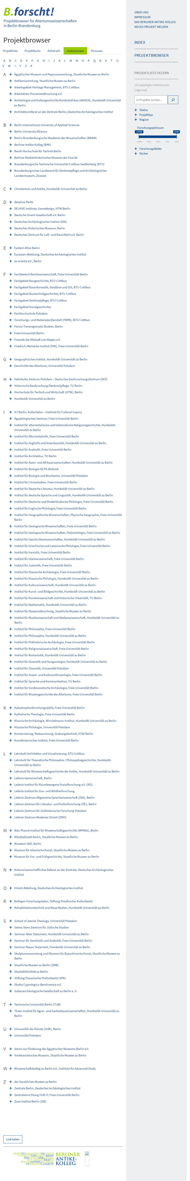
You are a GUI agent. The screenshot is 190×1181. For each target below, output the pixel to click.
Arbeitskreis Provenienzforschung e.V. (38, 94)
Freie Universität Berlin (29, 333)
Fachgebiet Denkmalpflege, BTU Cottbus (40, 300)
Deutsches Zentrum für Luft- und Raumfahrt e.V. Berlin (49, 235)
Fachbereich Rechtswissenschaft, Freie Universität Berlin (51, 274)
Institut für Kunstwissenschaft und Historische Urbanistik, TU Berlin (58, 598)
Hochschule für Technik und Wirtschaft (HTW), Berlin (48, 392)
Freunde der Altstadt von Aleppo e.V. (37, 340)
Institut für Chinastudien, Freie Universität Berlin (45, 482)
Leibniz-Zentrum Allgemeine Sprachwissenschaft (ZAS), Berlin (54, 797)
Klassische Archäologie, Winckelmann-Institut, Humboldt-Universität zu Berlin (65, 721)
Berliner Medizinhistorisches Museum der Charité (45, 158)
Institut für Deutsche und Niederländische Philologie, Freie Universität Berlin (63, 502)
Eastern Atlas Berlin (27, 248)
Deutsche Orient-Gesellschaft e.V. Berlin (39, 215)
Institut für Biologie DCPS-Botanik (36, 469)
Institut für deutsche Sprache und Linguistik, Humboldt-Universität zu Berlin (63, 495)
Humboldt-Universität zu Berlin (34, 399)
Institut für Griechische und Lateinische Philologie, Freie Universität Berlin (62, 546)
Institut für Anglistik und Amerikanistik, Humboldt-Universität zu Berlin (60, 443)
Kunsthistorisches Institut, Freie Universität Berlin (46, 740)
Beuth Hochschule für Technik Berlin (37, 151)
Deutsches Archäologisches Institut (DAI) (40, 222)
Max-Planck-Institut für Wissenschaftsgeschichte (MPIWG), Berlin (56, 830)
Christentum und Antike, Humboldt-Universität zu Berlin (50, 189)
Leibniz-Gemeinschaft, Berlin (33, 778)
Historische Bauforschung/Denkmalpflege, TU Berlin (48, 386)
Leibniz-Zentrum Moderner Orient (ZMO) (40, 817)
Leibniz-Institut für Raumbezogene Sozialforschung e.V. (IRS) (53, 784)
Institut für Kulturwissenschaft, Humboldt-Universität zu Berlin (55, 585)
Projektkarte (33, 51)
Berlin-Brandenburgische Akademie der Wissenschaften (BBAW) (55, 138)
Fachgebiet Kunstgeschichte (32, 307)
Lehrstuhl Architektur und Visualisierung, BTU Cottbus (49, 754)
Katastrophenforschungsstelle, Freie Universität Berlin (49, 708)
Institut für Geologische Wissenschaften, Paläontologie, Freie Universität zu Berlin (67, 533)
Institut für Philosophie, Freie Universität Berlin (44, 629)
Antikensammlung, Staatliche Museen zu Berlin (44, 81)
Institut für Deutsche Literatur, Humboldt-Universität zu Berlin (54, 489)
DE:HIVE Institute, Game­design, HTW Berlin (42, 208)
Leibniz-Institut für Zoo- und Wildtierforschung (44, 791)
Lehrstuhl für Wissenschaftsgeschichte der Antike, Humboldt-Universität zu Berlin (66, 771)
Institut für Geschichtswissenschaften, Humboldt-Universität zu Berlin (59, 539)
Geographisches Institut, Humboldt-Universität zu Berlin (50, 359)
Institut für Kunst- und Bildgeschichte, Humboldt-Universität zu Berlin (59, 591)
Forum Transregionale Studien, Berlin (38, 326)
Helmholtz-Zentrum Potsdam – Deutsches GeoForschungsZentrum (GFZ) (60, 379)
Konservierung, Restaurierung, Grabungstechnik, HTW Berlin (53, 734)
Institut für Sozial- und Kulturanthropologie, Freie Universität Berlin (58, 675)
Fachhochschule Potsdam (30, 313)
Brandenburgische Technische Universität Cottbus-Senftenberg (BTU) (59, 164)
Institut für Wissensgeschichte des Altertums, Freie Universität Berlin (58, 694)
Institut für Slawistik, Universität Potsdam (41, 668)
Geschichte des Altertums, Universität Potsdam (44, 366)
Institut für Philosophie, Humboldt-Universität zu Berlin (50, 636)
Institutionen (75, 51)
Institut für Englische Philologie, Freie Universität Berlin (50, 508)
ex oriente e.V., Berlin (27, 261)
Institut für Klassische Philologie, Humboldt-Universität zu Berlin (56, 578)
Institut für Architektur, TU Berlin (35, 456)
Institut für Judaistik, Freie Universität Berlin (43, 565)
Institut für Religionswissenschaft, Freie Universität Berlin (51, 649)
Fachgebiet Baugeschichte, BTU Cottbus (40, 281)
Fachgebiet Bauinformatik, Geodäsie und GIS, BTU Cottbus (52, 287)
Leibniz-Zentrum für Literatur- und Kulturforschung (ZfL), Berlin (55, 804)
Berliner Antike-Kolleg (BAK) (32, 145)
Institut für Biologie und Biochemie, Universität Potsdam (51, 476)
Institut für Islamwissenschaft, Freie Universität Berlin (49, 559)
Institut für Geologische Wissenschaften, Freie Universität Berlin (55, 526)
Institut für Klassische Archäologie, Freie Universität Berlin (52, 572)
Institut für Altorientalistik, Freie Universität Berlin (46, 436)
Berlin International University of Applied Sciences (46, 125)
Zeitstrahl (53, 51)
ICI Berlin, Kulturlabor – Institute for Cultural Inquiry (48, 412)
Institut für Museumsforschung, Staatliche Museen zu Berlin (52, 611)
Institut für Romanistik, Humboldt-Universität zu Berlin (50, 655)
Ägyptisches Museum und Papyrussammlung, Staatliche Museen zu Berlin (61, 74)
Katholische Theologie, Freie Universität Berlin (44, 714)
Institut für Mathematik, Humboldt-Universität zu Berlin (50, 605)
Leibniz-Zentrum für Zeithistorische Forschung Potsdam (50, 811)
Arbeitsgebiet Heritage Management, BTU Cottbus (46, 87)
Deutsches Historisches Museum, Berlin (39, 228)
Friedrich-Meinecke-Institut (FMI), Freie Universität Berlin (51, 346)
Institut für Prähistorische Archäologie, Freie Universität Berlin (54, 642)
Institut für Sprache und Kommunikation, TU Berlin (47, 681)
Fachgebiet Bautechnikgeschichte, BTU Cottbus (45, 294)
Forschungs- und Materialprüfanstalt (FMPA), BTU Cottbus (52, 320)
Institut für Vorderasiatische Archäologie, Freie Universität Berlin (56, 688)
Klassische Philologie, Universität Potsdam (42, 727)
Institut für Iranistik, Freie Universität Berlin (42, 552)
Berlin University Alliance (30, 131)
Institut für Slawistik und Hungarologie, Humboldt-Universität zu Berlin (60, 662)
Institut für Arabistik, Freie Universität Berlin (42, 449)
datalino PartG (23, 202)
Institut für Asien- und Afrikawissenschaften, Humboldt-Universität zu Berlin (63, 462)
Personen (97, 51)
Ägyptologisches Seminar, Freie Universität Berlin (46, 418)
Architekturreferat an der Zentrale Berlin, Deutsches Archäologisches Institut (63, 112)
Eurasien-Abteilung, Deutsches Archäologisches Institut (50, 254)
